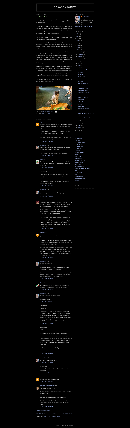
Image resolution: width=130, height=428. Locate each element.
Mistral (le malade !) (80, 166)
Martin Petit (78, 164)
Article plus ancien (67, 413)
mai (79, 68)
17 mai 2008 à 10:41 (46, 185)
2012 (77, 40)
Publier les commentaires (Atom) (51, 416)
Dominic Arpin (78, 148)
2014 (77, 36)
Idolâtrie (80, 79)
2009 (77, 47)
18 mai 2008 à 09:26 (46, 373)
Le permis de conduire (83, 108)
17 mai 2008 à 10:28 (46, 167)
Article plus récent (40, 413)
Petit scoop (80, 81)
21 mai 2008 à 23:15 (46, 407)
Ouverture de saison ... (83, 90)
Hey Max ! (80, 72)
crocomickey (65, 7)
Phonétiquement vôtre (83, 83)
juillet (79, 63)
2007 (77, 130)
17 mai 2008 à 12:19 (46, 279)
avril (79, 120)
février (79, 125)
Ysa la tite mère (79, 176)
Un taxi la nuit (78, 172)
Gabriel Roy (78, 156)
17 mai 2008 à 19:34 (46, 323)
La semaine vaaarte (83, 86)
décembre (80, 52)
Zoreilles (42, 200)
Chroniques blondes (80, 142)
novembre (80, 54)
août (79, 61)
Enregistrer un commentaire (43, 410)
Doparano (42, 122)
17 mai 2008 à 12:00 (46, 257)
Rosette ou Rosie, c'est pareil (47, 385)
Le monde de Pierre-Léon (84, 111)
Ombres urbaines (82, 99)
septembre (81, 58)
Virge (76, 174)
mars (79, 123)
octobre (80, 56)
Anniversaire (81, 106)
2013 (77, 38)
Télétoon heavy (81, 102)
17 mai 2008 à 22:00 (46, 353)
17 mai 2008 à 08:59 (46, 155)
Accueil (54, 413)
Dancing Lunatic (79, 146)
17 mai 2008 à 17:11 (46, 289)
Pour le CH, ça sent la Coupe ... (86, 113)
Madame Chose (79, 162)
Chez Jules (77, 140)
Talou (76, 170)
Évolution (80, 104)
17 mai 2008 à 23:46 (46, 362)
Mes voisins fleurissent (83, 92)
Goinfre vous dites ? (83, 97)
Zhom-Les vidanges (80, 178)
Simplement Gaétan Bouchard (82, 168)
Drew (41, 159)
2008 (77, 50)
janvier (80, 127)
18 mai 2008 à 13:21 (46, 381)
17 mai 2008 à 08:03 (46, 141)
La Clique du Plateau (80, 160)
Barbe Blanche (78, 138)
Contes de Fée (78, 144)
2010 (77, 45)
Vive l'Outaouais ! (82, 95)
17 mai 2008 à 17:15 (46, 301)
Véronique (42, 377)
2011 (77, 43)
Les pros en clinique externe (85, 118)
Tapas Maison (81, 76)
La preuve (80, 74)
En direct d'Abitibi (79, 152)
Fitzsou (76, 154)
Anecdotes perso (47, 113)
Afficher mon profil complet (83, 26)
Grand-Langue (78, 158)
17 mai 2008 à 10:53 (46, 196)
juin (79, 65)
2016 (77, 34)
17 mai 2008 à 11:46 (46, 228)
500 (78, 115)
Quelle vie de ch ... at (83, 88)
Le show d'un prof (82, 70)
